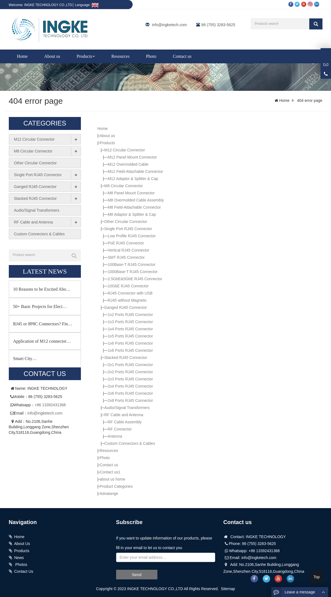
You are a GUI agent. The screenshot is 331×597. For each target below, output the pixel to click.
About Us (22, 543)
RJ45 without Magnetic (127, 300)
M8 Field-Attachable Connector (134, 207)
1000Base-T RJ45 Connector (133, 271)
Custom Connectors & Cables (129, 443)
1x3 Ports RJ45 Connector (130, 322)
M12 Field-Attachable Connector (135, 171)
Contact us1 (110, 472)
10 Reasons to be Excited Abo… (41, 289)
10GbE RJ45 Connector (128, 286)
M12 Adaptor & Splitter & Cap (133, 178)
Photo (151, 56)
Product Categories (116, 486)
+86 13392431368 (50, 405)
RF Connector (120, 429)
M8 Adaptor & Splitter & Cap (132, 214)
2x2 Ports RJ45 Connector (130, 372)
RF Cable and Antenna (123, 415)
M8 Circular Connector (123, 186)
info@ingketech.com (169, 25)
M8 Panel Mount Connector (131, 193)
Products (86, 56)
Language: (87, 5)
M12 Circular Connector (124, 150)
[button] (93, 56)
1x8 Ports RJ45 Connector (130, 350)
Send (136, 574)
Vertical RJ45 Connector (128, 250)
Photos (20, 564)
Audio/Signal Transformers (127, 407)
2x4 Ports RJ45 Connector (130, 386)
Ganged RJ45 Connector (125, 307)
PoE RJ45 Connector (126, 243)
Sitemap (228, 589)
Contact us (182, 56)
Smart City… (25, 358)
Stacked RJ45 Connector (125, 357)
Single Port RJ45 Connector (128, 229)
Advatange (109, 493)
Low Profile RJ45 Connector (132, 236)
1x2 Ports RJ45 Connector (130, 314)
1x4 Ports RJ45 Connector (130, 329)
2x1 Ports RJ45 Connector (130, 364)
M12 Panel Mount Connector (132, 157)
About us (52, 56)
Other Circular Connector (125, 221)
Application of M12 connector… (42, 341)
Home (22, 56)
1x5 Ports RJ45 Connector (130, 336)
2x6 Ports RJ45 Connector (130, 393)
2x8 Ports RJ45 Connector (130, 400)
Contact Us (23, 571)
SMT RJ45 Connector (126, 257)
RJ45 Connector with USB (130, 293)
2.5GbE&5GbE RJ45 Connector (135, 279)
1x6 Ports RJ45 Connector (130, 343)
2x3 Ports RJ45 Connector (130, 379)
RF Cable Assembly (125, 422)
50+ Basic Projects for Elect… (40, 306)
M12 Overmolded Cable (128, 164)
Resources (120, 56)
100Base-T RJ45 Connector (131, 264)
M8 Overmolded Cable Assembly (136, 200)
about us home (112, 479)
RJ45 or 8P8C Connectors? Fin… (42, 323)
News (19, 557)
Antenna (115, 436)
